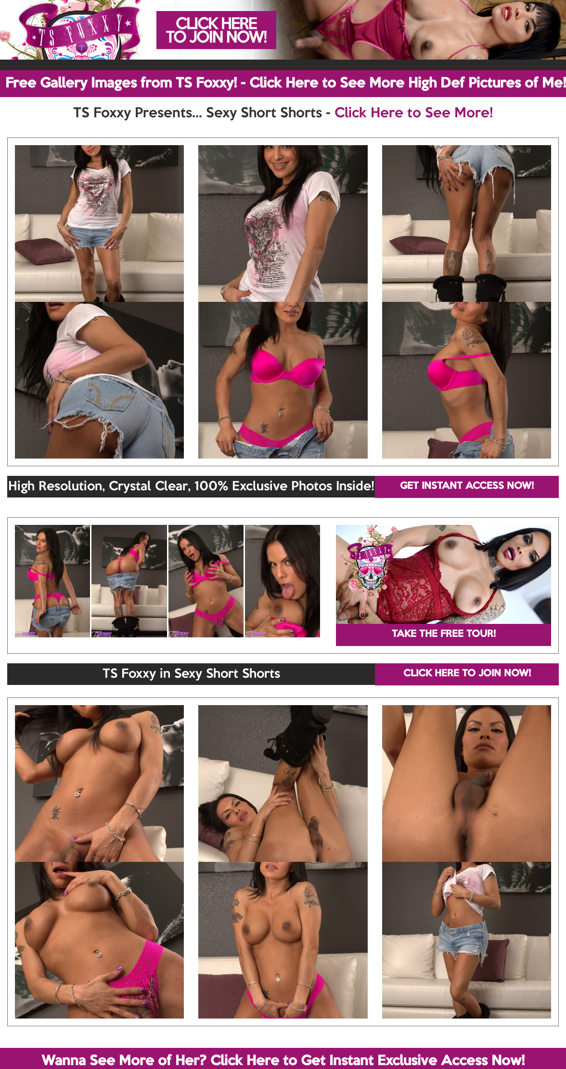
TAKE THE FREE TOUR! (444, 634)
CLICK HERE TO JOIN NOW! (467, 674)
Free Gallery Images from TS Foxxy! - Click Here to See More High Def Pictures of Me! (285, 83)
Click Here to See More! (413, 113)
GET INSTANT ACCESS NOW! (467, 486)
